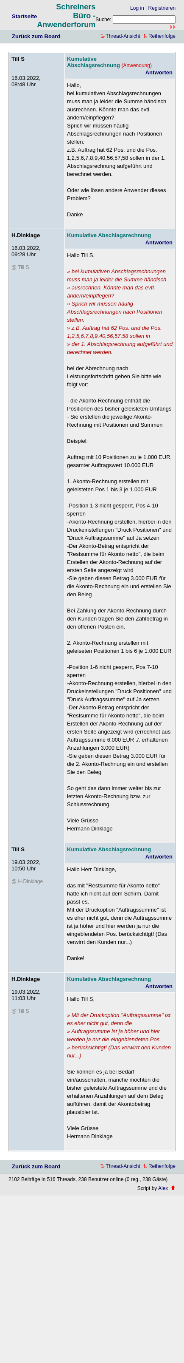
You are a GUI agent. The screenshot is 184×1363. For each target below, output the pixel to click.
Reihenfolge (159, 36)
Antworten (159, 72)
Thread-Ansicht (120, 36)
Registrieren (162, 8)
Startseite (24, 16)
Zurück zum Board (36, 36)
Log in (137, 8)
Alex (163, 1188)
